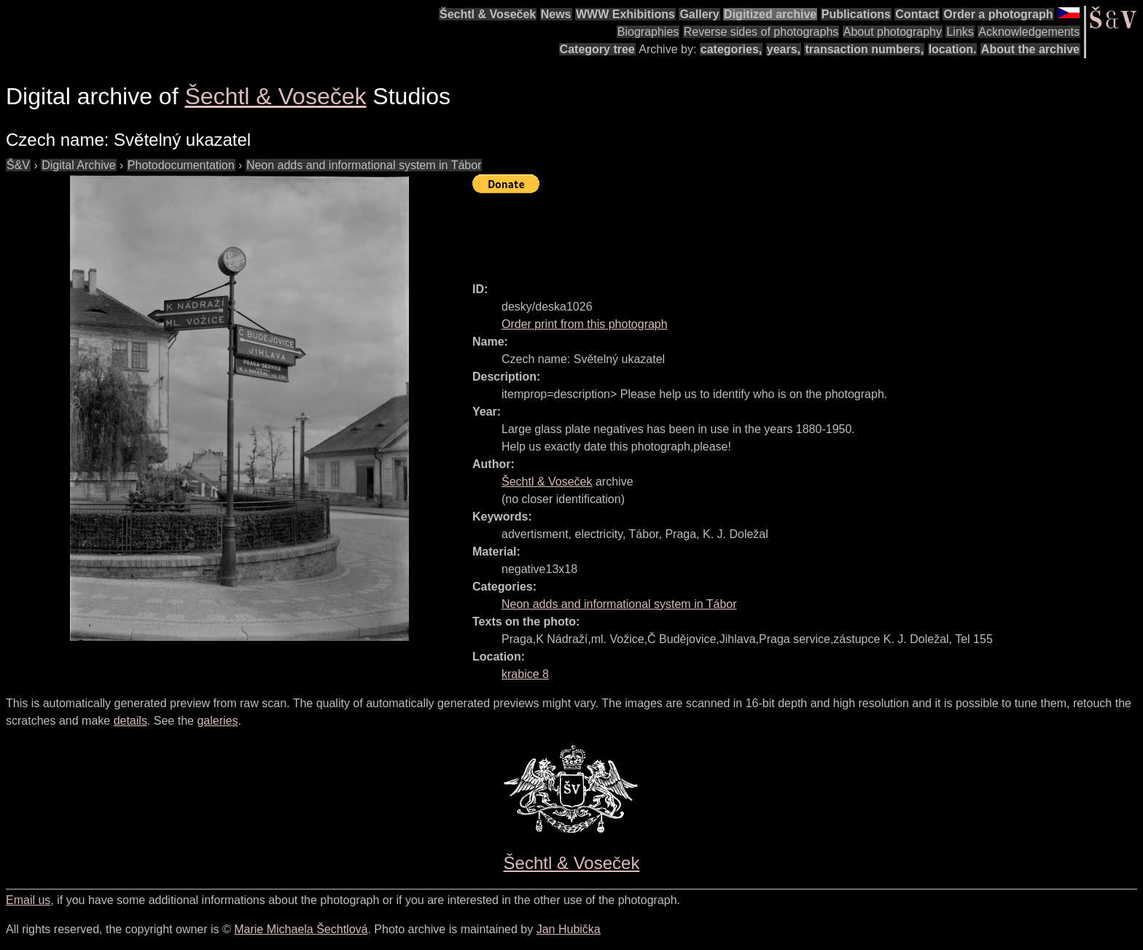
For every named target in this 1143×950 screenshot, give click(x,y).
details (130, 721)
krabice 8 (525, 674)
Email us (28, 900)
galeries (217, 721)
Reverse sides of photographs (761, 32)
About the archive (1030, 49)
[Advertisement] (737, 231)
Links (959, 32)
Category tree (597, 49)
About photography (892, 32)
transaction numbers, (864, 49)
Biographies (648, 32)
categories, (731, 49)
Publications (856, 14)
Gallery (699, 14)
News (556, 14)
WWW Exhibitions (625, 14)
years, (783, 49)
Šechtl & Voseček (488, 14)
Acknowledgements (1029, 32)
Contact (917, 14)
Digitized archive (770, 14)
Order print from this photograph (585, 324)
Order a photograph (998, 14)
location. (953, 49)
